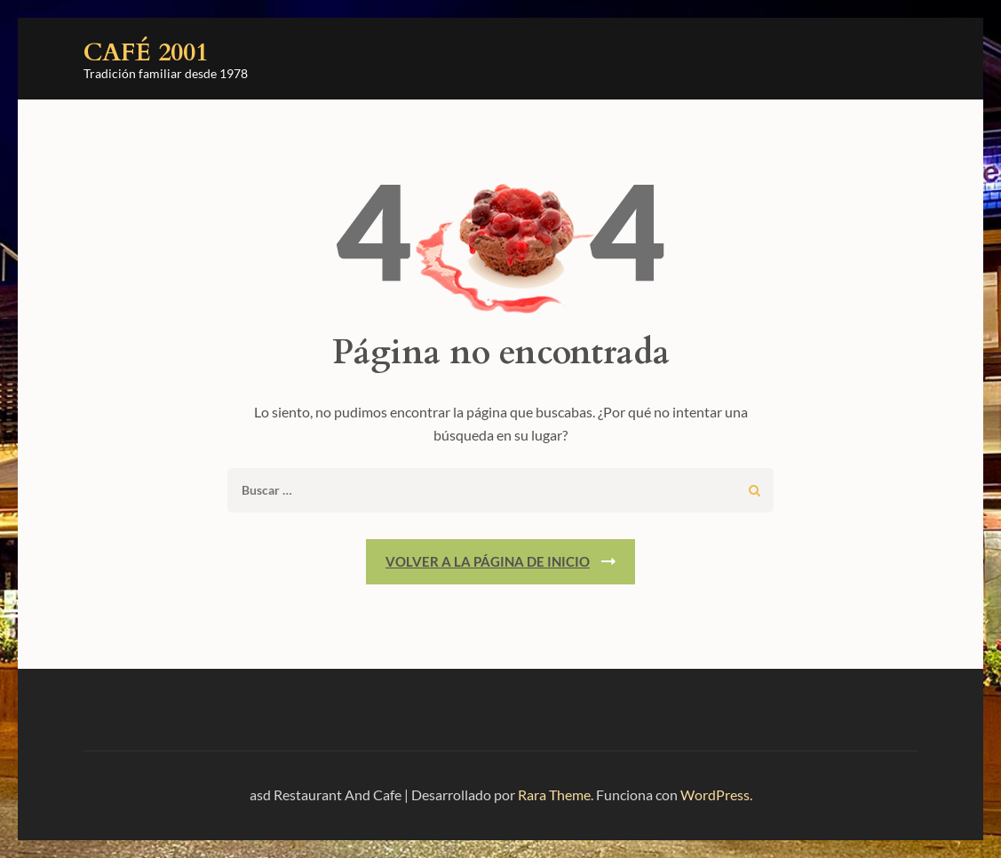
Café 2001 (145, 52)
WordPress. (716, 794)
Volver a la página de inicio (487, 561)
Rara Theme (554, 794)
